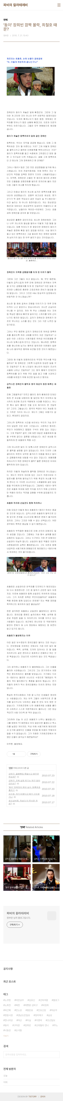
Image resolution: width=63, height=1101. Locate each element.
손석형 (19, 1030)
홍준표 (30, 1010)
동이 (7, 1025)
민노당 (19, 1010)
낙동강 (8, 1030)
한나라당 (9, 1020)
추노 (56, 1025)
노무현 (8, 1000)
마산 (20, 1020)
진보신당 (42, 1010)
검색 (56, 1054)
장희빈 (28, 1025)
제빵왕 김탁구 (31, 1005)
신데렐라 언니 (42, 1025)
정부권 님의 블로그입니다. (19, 917)
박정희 (46, 1005)
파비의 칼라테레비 (15, 5)
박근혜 (8, 1010)
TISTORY (32, 1096)
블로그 (56, 1000)
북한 (18, 1005)
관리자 (42, 1096)
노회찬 (8, 1005)
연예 (10, 768)
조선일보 (51, 1020)
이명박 (39, 1020)
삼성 (50, 1015)
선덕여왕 (44, 1000)
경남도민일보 (24, 1015)
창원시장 (9, 1015)
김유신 (32, 1000)
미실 (29, 1020)
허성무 (54, 1010)
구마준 (17, 1025)
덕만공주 (20, 1000)
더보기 (5, 1036)
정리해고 (39, 1015)
